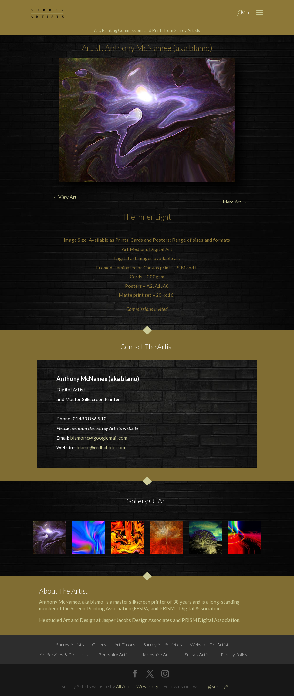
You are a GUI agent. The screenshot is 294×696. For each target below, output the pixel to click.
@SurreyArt (219, 686)
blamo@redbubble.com (101, 447)
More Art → (235, 201)
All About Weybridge (138, 686)
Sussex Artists (199, 654)
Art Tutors (124, 644)
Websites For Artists (210, 644)
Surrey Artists (70, 644)
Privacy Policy (234, 654)
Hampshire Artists (159, 654)
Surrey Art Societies (162, 644)
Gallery (99, 644)
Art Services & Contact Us (65, 654)
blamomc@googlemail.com (98, 438)
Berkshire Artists (116, 654)
